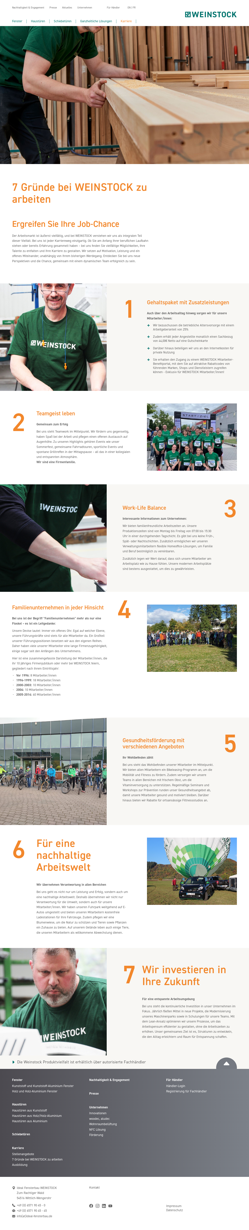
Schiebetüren (63, 21)
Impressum (174, 1206)
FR (134, 7)
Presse (53, 7)
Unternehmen (84, 7)
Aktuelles (67, 7)
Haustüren (38, 21)
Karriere (126, 21)
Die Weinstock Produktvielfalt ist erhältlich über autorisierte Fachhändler (81, 1062)
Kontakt (94, 1187)
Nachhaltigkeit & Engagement (28, 7)
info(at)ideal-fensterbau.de (34, 1216)
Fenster (17, 21)
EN (129, 7)
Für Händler (113, 7)
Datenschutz (174, 1210)
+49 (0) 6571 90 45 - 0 (31, 1205)
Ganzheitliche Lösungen (96, 21)
